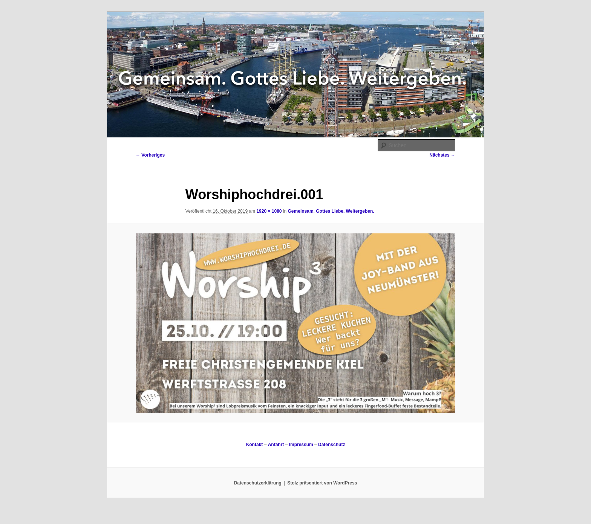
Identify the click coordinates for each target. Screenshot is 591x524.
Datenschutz (331, 444)
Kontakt (254, 444)
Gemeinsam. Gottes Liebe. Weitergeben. (331, 211)
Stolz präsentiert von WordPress (322, 483)
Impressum (301, 444)
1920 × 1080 (269, 211)
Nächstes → (442, 155)
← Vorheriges (150, 155)
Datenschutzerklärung (258, 483)
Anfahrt (276, 444)
